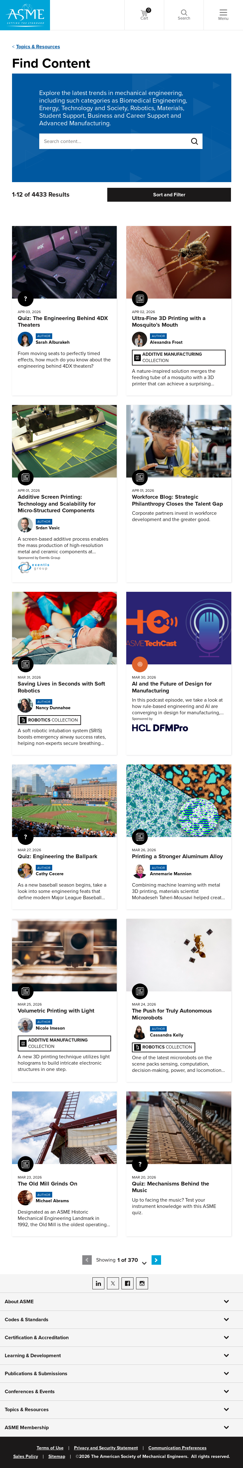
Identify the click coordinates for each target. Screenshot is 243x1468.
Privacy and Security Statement (106, 1448)
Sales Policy (25, 1457)
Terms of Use (50, 1448)
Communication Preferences (177, 1448)
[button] (134, 1260)
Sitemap (56, 1457)
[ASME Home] (25, 15)
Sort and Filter (169, 195)
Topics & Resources (38, 47)
